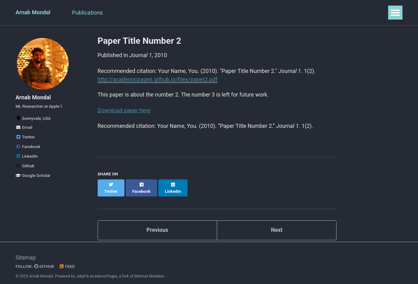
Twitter (25, 138)
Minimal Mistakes (150, 270)
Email (24, 128)
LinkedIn (27, 157)
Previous (157, 223)
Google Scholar (33, 176)
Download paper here (124, 110)
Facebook (28, 147)
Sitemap (26, 251)
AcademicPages (104, 270)
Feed (67, 260)
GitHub (45, 260)
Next (277, 223)
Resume (125, 12)
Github (25, 167)
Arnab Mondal (33, 12)
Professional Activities (174, 12)
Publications (88, 12)
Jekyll (81, 270)
